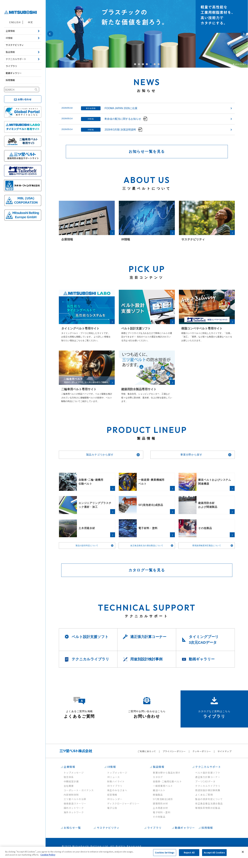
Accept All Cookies (214, 852)
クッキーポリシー (201, 751)
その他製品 (159, 816)
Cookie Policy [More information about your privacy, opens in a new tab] (47, 854)
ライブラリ (11, 66)
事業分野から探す (191, 454)
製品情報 (158, 767)
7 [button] (159, 64)
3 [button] (143, 64)
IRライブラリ (115, 785)
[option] (147, 34)
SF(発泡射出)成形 (163, 799)
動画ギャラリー (14, 73)
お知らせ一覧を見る (147, 151)
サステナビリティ (15, 45)
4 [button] (147, 64)
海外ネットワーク (74, 812)
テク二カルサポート (208, 767)
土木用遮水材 (160, 807)
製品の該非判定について (87, 545)
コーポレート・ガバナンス (79, 790)
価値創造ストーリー (75, 803)
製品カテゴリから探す (100, 454)
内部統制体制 (71, 794)
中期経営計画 (71, 781)
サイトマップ (225, 751)
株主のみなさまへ (117, 790)
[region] (124, 852)
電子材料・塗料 (161, 812)
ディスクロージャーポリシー (123, 803)
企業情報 (69, 767)
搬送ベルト (159, 790)
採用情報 (10, 80)
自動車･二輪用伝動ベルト (167, 781)
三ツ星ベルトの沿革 (75, 799)
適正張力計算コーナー (207, 777)
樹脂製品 (158, 794)
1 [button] (135, 64)
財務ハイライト (116, 781)
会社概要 (69, 785)
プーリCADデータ (205, 781)
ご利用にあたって (147, 751)
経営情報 (112, 794)
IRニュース (113, 777)
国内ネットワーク (74, 807)
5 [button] (151, 64)
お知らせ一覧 (72, 828)
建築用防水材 (160, 803)
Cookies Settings (164, 852)
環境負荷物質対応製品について (206, 545)
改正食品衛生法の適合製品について (146, 545)
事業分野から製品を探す (166, 772)
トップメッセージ (74, 772)
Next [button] (243, 34)
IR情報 (111, 767)
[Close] (242, 852)
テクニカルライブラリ (207, 785)
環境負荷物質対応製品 (207, 807)
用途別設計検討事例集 (207, 790)
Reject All (189, 852)
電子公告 (112, 807)
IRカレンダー (115, 799)
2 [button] (139, 64)
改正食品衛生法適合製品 (209, 803)
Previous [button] (50, 34)
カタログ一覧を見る (147, 570)
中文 (30, 22)
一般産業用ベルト (163, 785)
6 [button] (155, 64)
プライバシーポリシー (174, 751)
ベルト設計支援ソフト (207, 772)
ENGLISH (15, 22)
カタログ (158, 777)
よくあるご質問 (204, 794)
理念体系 (69, 777)
